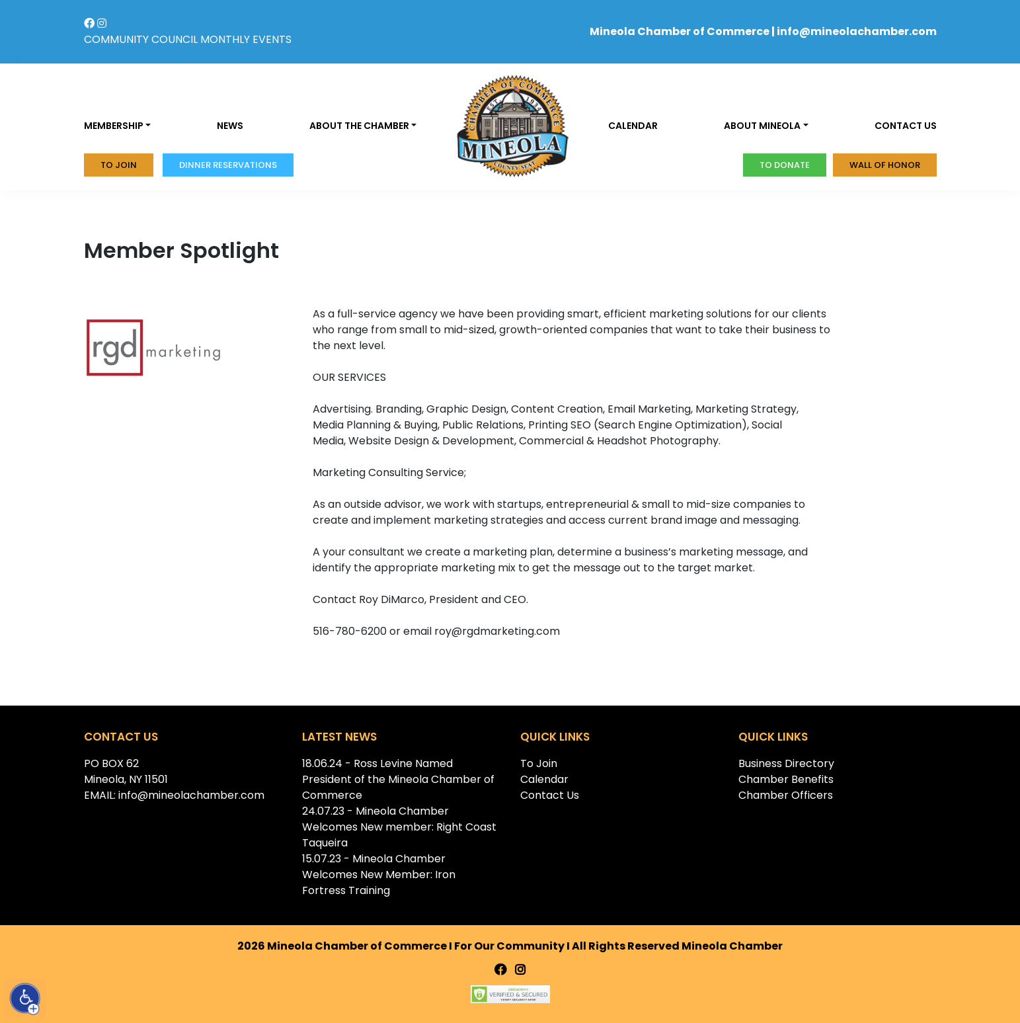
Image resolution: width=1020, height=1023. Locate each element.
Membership (113, 125)
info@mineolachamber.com (857, 31)
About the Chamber (359, 125)
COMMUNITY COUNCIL (141, 39)
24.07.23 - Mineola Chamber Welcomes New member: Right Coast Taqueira (399, 826)
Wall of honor (884, 165)
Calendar (633, 125)
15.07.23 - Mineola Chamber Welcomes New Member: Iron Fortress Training (378, 874)
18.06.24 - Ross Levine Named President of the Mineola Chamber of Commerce (398, 779)
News (230, 125)
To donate (785, 165)
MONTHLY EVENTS (246, 39)
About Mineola (762, 125)
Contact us (906, 125)
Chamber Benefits (786, 779)
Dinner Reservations (228, 165)
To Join (118, 165)
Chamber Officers (785, 795)
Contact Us (549, 795)
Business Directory (786, 763)
